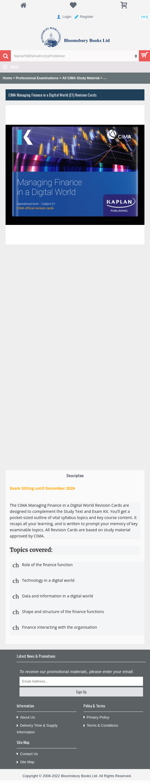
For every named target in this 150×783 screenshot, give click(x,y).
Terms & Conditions (100, 725)
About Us (26, 717)
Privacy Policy (96, 717)
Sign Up (81, 692)
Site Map (25, 762)
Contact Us (27, 754)
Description (75, 475)
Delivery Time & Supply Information (37, 728)
